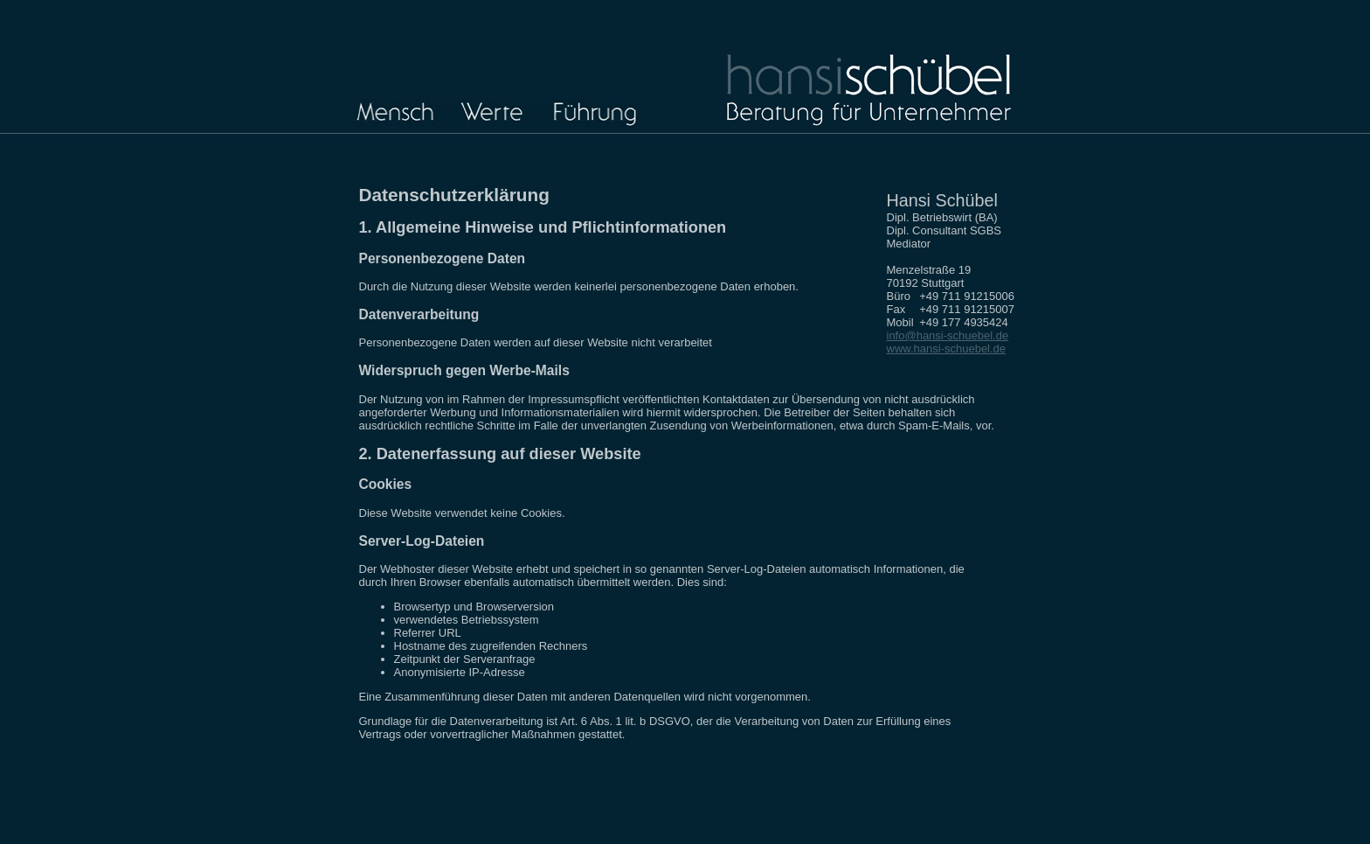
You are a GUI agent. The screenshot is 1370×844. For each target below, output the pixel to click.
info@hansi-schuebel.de (948, 335)
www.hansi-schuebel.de (947, 348)
